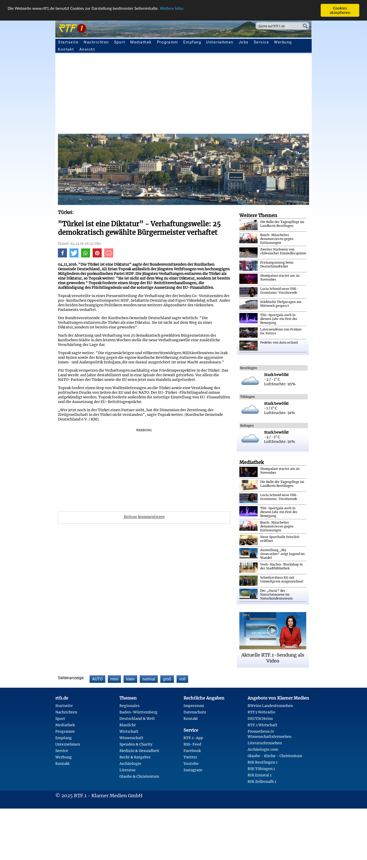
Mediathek (141, 42)
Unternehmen (219, 42)
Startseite (68, 42)
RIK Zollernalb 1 (262, 781)
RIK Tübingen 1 (261, 768)
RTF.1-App (193, 738)
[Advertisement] (212, 95)
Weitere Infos (171, 8)
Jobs (244, 42)
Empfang (192, 42)
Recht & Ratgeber (135, 757)
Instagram (192, 770)
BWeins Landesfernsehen (270, 705)
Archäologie (130, 763)
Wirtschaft (128, 731)
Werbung (283, 42)
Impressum (193, 705)
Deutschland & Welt (137, 718)
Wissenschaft (131, 738)
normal (148, 679)
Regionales (129, 705)
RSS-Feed (192, 744)
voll (182, 679)
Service (261, 42)
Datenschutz (194, 712)
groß (167, 679)
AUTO (97, 679)
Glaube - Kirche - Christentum (275, 756)
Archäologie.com (263, 749)
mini (114, 679)
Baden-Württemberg (138, 712)
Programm (167, 42)
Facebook (192, 750)
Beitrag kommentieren (144, 516)
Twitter (190, 757)
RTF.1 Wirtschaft (262, 725)
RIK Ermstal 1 (260, 775)
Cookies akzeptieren (340, 10)
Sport (119, 42)
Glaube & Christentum (139, 776)
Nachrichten (96, 42)
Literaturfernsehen (265, 743)
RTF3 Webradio (261, 712)
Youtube (191, 763)
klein (130, 679)
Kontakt (66, 49)
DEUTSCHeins (260, 718)
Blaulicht (127, 725)
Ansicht (87, 49)
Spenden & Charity (135, 744)
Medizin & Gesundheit (139, 750)
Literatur (127, 770)
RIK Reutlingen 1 (262, 762)
